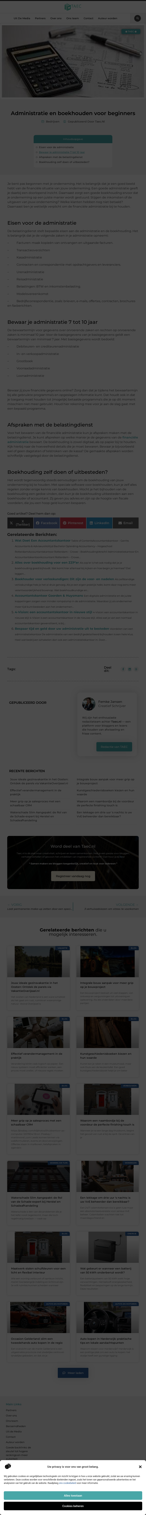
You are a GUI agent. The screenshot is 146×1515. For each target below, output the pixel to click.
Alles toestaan (73, 1495)
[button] (140, 1467)
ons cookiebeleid (67, 1483)
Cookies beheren (73, 1506)
